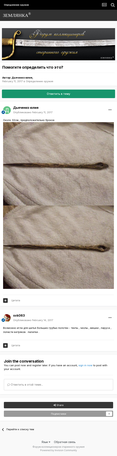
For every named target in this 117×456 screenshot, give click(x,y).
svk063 (19, 315)
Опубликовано (33, 112)
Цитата (15, 300)
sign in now (85, 365)
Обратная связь (65, 442)
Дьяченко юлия (22, 77)
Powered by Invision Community (58, 450)
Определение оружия (39, 81)
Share (59, 405)
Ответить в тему (58, 93)
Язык (46, 442)
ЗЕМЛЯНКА (17, 15)
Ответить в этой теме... (25, 384)
